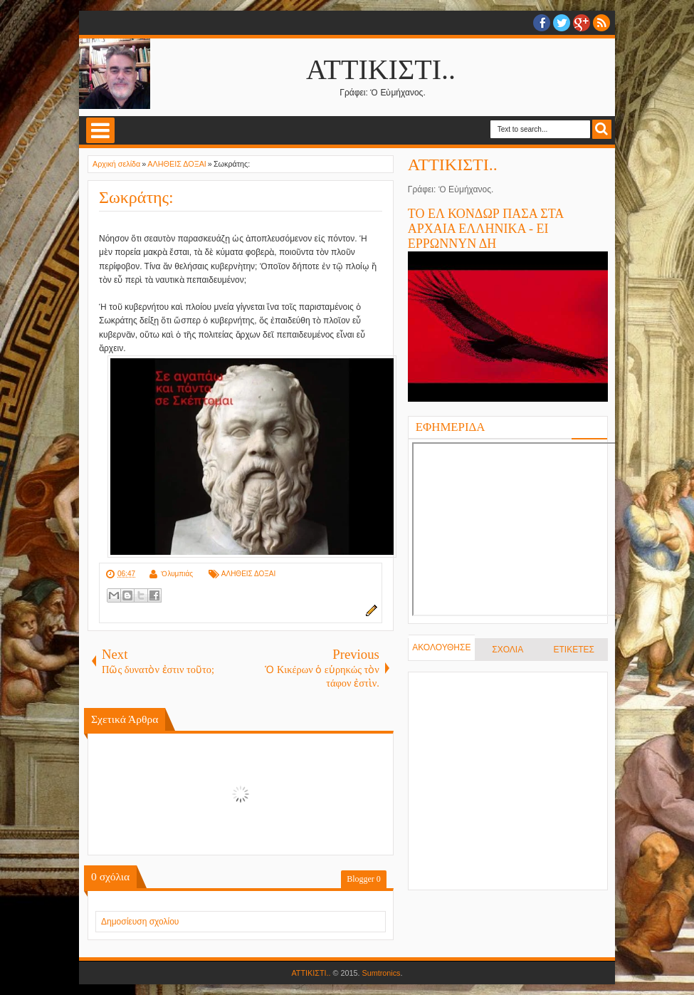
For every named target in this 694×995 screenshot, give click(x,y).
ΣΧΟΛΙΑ (507, 650)
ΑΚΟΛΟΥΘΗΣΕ (441, 647)
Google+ (581, 22)
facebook (541, 22)
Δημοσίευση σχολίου (140, 922)
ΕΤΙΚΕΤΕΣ (574, 650)
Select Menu (100, 130)
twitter (561, 22)
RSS (601, 22)
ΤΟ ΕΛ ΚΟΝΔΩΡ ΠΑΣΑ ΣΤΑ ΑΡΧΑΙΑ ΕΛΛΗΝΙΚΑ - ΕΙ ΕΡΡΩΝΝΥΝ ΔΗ (486, 229)
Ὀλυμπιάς (177, 574)
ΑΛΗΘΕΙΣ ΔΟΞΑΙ (248, 574)
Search (601, 129)
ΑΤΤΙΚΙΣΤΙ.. (381, 69)
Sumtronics (381, 973)
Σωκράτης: (136, 197)
